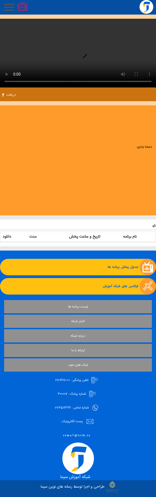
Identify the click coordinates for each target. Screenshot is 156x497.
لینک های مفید (78, 365)
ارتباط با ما (78, 350)
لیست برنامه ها (78, 306)
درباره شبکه (78, 336)
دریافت (9, 94)
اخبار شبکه (78, 321)
